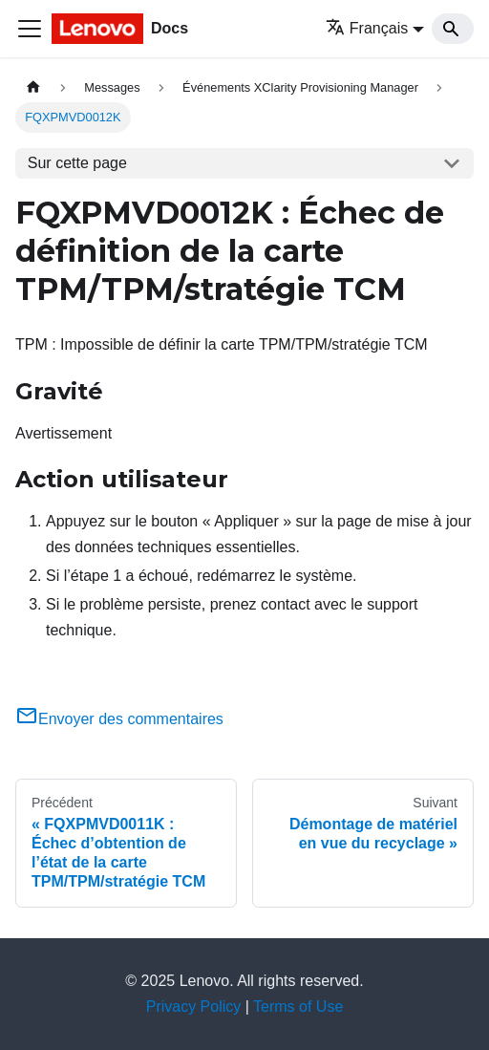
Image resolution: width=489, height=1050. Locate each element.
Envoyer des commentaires (119, 719)
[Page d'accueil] (33, 87)
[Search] (453, 28)
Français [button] (367, 28)
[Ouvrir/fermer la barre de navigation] (29, 28)
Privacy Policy (194, 1006)
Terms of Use (298, 1006)
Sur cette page (77, 163)
